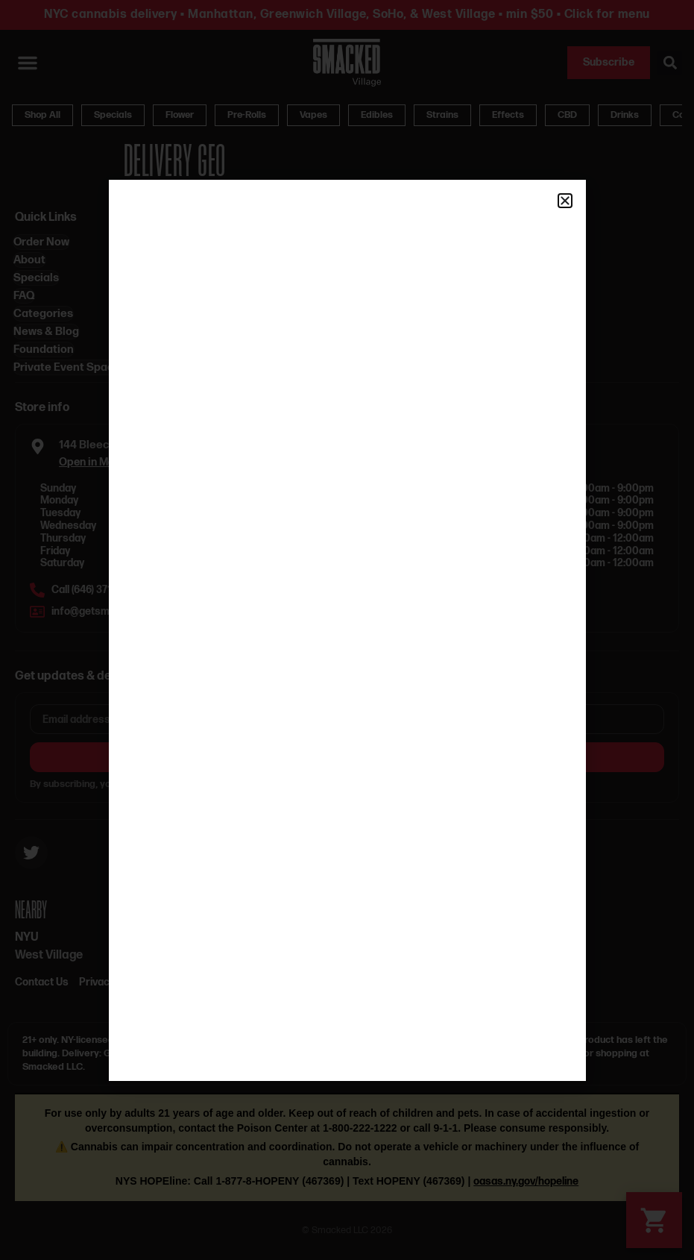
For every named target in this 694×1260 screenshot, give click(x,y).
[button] (565, 201)
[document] (347, 630)
